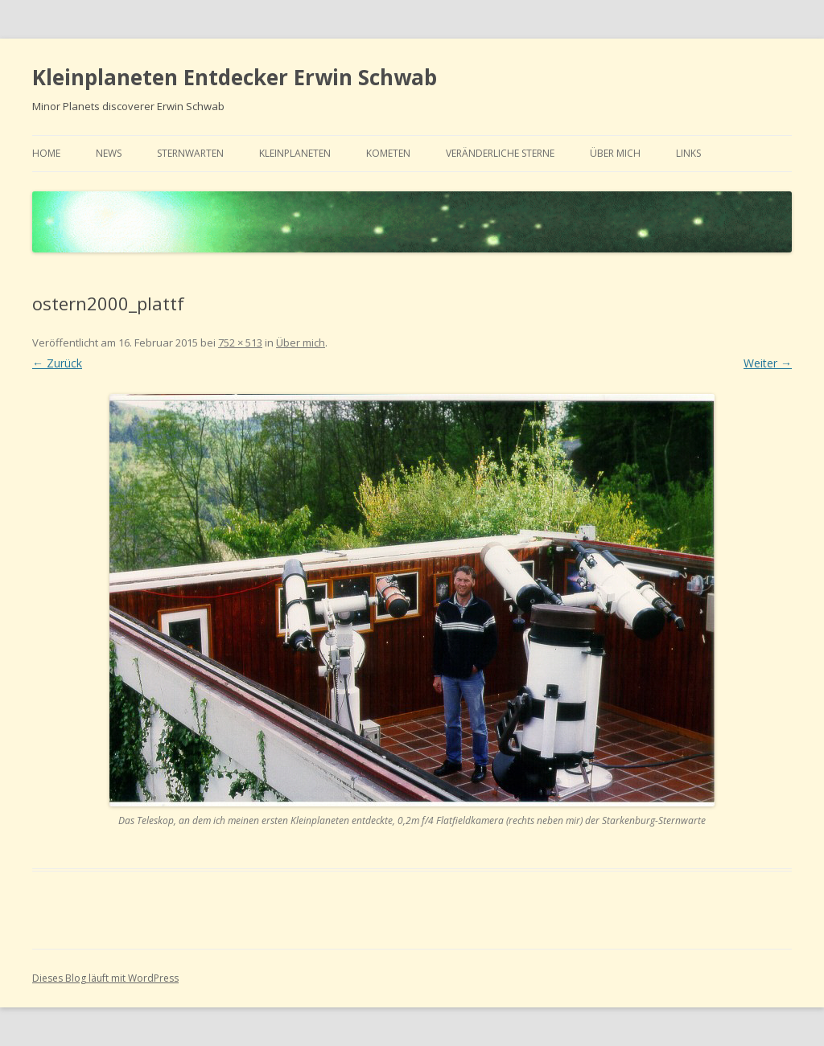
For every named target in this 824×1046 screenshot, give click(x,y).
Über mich (615, 153)
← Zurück (57, 363)
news (109, 153)
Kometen (388, 153)
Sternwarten (190, 153)
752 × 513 (240, 342)
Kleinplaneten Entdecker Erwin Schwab (234, 77)
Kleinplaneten (295, 153)
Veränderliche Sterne (500, 153)
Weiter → (768, 363)
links (688, 153)
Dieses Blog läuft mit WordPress (105, 978)
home (46, 153)
